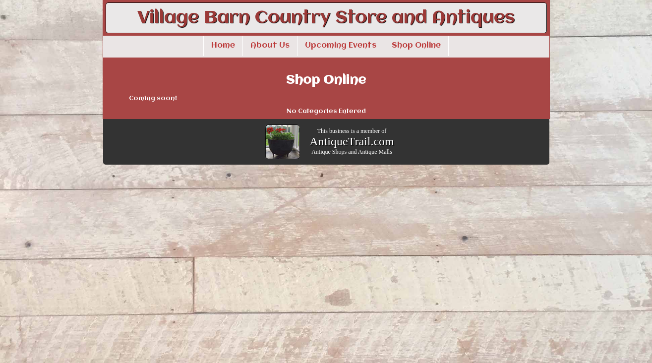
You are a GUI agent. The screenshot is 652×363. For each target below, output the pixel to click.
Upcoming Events (340, 46)
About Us (270, 46)
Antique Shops (329, 151)
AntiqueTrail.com (351, 141)
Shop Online (416, 46)
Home (223, 46)
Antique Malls (375, 151)
